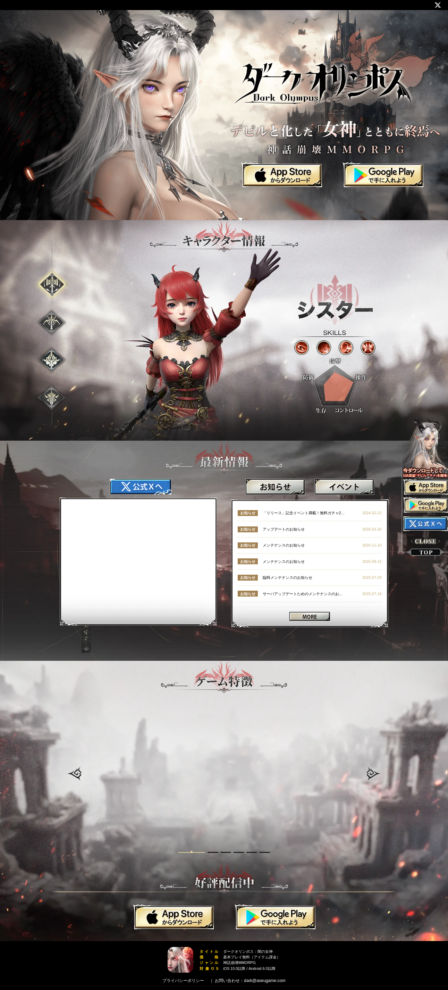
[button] (74, 773)
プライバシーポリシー (183, 980)
